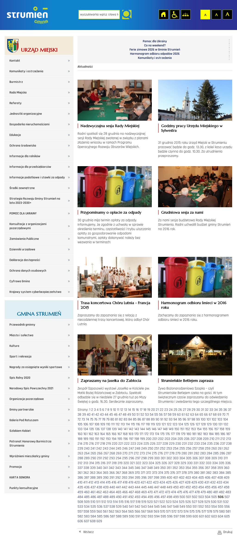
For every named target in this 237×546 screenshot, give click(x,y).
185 (217, 434)
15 (133, 409)
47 (120, 414)
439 (106, 487)
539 (119, 506)
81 (116, 419)
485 (87, 497)
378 (184, 472)
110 (108, 424)
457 (220, 487)
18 (144, 409)
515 (121, 501)
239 (80, 448)
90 (157, 419)
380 (196, 472)
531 (219, 501)
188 (80, 438)
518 (138, 501)
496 (157, 497)
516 (127, 501)
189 (85, 438)
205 (180, 438)
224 (140, 443)
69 (219, 414)
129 (209, 424)
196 (125, 438)
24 (171, 409)
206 (187, 438)
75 (91, 419)
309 (214, 458)
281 (190, 453)
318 (114, 463)
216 (91, 443)
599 (189, 516)
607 (86, 521)
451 (182, 487)
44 (106, 414)
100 (203, 419)
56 (161, 414)
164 (102, 434)
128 (203, 424)
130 (214, 424)
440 (112, 487)
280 (184, 453)
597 (176, 516)
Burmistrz (16, 82)
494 (144, 497)
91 (161, 419)
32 (207, 409)
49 (129, 414)
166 (114, 434)
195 (119, 438)
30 (198, 409)
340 (99, 467)
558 (86, 511)
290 (93, 458)
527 (194, 501)
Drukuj (227, 532)
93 (170, 419)
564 (124, 511)
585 (100, 516)
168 (125, 434)
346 (137, 467)
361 (80, 472)
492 (131, 497)
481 (215, 492)
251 (156, 448)
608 (93, 521)
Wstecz (88, 532)
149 (170, 429)
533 (80, 506)
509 (87, 501)
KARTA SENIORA (19, 477)
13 (125, 409)
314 (91, 463)
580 (222, 511)
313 (85, 463)
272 (136, 453)
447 (156, 487)
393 (124, 477)
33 (211, 409)
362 (86, 472)
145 (148, 429)
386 (80, 477)
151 (182, 429)
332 (202, 463)
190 (91, 438)
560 (99, 511)
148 (165, 429)
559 (93, 511)
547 (169, 506)
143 (136, 429)
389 (99, 477)
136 (97, 429)
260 (214, 448)
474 (173, 492)
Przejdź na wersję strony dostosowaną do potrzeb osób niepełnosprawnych (174, 14)
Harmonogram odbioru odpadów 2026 (155, 54)
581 (228, 511)
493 (137, 497)
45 (111, 414)
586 (106, 516)
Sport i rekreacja (20, 356)
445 (144, 487)
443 (131, 487)
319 (120, 463)
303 (175, 458)
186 (222, 434)
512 (103, 501)
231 (184, 443)
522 (162, 501)
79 (107, 419)
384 (222, 472)
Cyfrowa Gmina (19, 281)
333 (208, 463)
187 (228, 434)
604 (220, 516)
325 (158, 463)
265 (93, 453)
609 (99, 521)
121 (164, 424)
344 (124, 467)
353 (181, 467)
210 (211, 438)
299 (150, 458)
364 (99, 472)
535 (93, 506)
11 (118, 409)
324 (151, 463)
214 (80, 443)
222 (127, 443)
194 (114, 438)
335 (221, 463)
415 (108, 482)
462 (99, 492)
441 (118, 487)
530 (213, 501)
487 (99, 497)
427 (181, 482)
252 (162, 448)
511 (98, 501)
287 (228, 453)
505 (214, 497)
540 (125, 506)
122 (169, 424)
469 (144, 492)
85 (135, 419)
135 (91, 429)
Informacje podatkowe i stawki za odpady (37, 177)
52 (142, 414)
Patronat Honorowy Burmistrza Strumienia (30, 443)
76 (95, 419)
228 (165, 443)
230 (178, 443)
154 (199, 429)
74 (87, 419)
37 (229, 409)
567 (143, 511)
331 (195, 463)
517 (132, 501)
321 (132, 463)
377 (178, 472)
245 (118, 448)
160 (80, 434)
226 (153, 443)
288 (80, 458)
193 (108, 438)
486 (93, 497)
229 (172, 443)
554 (214, 506)
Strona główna (163, 14)
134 (85, 429)
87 (143, 419)
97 (188, 419)
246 (125, 448)
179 (183, 434)
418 (125, 482)
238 (229, 443)
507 (227, 497)
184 (211, 434)
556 (227, 506)
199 (142, 438)
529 (207, 501)
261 (220, 448)
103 (219, 419)
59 (174, 414)
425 (169, 482)
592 (144, 516)
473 (167, 492)
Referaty (15, 103)
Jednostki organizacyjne (25, 114)
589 (125, 516)
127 (198, 424)
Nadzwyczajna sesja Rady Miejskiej (110, 125)
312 (80, 463)
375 (166, 472)
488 (106, 497)
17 (141, 409)
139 (114, 429)
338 (86, 467)
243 (105, 448)
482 (222, 492)
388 (93, 477)
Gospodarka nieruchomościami (29, 124)
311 (226, 458)
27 (184, 409)
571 (168, 511)
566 (137, 511)
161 (85, 434)
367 (118, 472)
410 (80, 482)
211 (217, 438)
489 (112, 497)
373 (154, 472)
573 (180, 511)
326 (164, 463)
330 (190, 463)
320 (126, 463)
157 (216, 429)
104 (225, 419)
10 (114, 409)
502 (194, 497)
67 (210, 414)
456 (214, 487)
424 (162, 482)
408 (220, 477)
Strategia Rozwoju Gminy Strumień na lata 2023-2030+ (34, 201)
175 (162, 434)
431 (206, 482)
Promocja (15, 467)
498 (169, 497)
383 (215, 472)
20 (153, 409)
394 (131, 477)
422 (149, 482)
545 (157, 506)
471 (156, 492)
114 (128, 424)
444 (137, 487)
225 (146, 443)
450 (176, 487)
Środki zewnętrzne (22, 188)
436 (87, 487)
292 (105, 458)
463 (105, 492)
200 (148, 438)
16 (137, 409)
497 (163, 497)
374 (160, 472)
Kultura (14, 346)
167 (119, 434)
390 (106, 477)
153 (193, 429)
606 (80, 521)
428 (187, 482)
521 (156, 501)
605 (227, 516)
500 (182, 497)
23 (166, 409)
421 (143, 482)
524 (175, 501)
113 (123, 424)
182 (199, 434)
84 (130, 419)
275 (154, 453)
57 (165, 414)
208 (199, 438)
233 (197, 443)
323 (145, 463)
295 (125, 458)
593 (150, 516)
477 (191, 492)
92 (166, 419)
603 (214, 516)
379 (190, 472)
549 (182, 506)
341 (105, 467)
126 (192, 424)
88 (148, 419)
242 (99, 448)
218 (102, 443)
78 (103, 419)
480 (209, 492)
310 (220, 458)
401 (175, 477)
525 (181, 501)
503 (201, 497)
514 (115, 501)
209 (206, 438)
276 (160, 453)
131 (220, 424)
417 (119, 482)
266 (100, 453)
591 (137, 516)
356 (201, 467)
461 (92, 492)
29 (193, 409)
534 (87, 506)
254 (175, 448)
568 (150, 511)
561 (105, 511)
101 (208, 419)
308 (207, 458)
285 (216, 453)
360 (226, 467)
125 (186, 424)
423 (156, 482)
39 (84, 414)
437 (93, 487)
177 (173, 434)
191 (97, 438)
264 (87, 453)
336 (228, 463)
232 (190, 443)
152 (187, 429)
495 (150, 497)
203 (167, 438)
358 (213, 467)
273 (142, 453)
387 (86, 477)
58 (170, 414)
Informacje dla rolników (24, 156)
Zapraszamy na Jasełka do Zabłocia (111, 380)
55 (156, 414)
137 (103, 429)
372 (148, 472)
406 (207, 477)
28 (189, 409)
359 (220, 467)
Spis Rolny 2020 (19, 378)
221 (120, 443)
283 (203, 453)
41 (92, 414)
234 (203, 443)
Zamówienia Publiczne (24, 239)
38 (79, 414)
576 (198, 511)
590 (131, 516)
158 (221, 429)
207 (193, 438)
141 (125, 429)
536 (100, 506)
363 (92, 472)
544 (150, 506)
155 (205, 429)
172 (146, 434)
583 (87, 516)
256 (188, 448)
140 (120, 429)
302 (169, 458)
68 (215, 414)
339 (93, 467)
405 (201, 477)
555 (220, 506)
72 (79, 419)
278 (172, 453)
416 (114, 482)
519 (143, 501)
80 (112, 419)
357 (207, 467)
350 (163, 467)
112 (117, 424)
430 (200, 482)
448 (163, 487)
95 (180, 419)
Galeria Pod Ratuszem (23, 420)
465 (118, 492)
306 (195, 458)
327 (170, 463)
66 (206, 414)
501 (188, 497)
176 (167, 434)
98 (193, 419)
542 (137, 506)
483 (228, 492)
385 (228, 472)
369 (131, 472)
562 (111, 511)
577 (204, 511)
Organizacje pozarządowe (26, 399)
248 (137, 448)
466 (125, 492)
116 (138, 424)
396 (144, 477)
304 (182, 458)
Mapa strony (186, 14)
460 (87, 492)
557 (80, 511)
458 (226, 487)
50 (134, 414)
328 (177, 463)
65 (201, 414)
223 (133, 443)
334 (215, 463)
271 (130, 453)
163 (96, 434)
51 (138, 414)
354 (188, 467)
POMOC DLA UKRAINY (23, 213)
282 (196, 453)
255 (182, 448)
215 (85, 443)
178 (178, 434)
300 (157, 458)
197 (131, 438)
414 (102, 482)
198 (136, 438)
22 (161, 409)
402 (181, 477)
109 (102, 424)
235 (210, 443)
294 (118, 458)
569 (156, 511)
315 (97, 463)
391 (111, 477)
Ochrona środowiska (22, 146)
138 (108, 429)
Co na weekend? (155, 45)
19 (148, 409)
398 (156, 477)
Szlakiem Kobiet (20, 431)
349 (156, 467)
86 (139, 419)
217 (97, 443)
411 (85, 482)
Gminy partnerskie (21, 410)
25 (175, 409)
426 (175, 482)
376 (172, 472)
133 (80, 429)
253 (169, 448)
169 (130, 434)
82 (121, 419)
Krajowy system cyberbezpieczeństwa (35, 292)
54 (151, 414)
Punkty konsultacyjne (23, 488)
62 (187, 414)
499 (176, 497)
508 (80, 501)
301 (163, 458)
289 (87, 458)
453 (194, 487)
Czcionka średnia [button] (216, 14)
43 (102, 414)
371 (143, 472)
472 (161, 492)
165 (108, 434)
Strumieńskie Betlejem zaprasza (187, 380)
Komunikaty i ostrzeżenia (26, 71)
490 (119, 497)
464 (112, 492)
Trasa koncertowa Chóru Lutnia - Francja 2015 (115, 305)
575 (192, 511)
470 (150, 492)
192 (102, 438)
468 (137, 492)
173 (152, 434)
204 (174, 438)
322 (138, 463)
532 (226, 501)
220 (114, 443)
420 (137, 482)
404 (194, 477)
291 (99, 458)
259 (207, 448)
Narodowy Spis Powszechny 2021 (31, 388)
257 (194, 448)
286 (222, 453)
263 (80, 453)
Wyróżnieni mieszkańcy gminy (29, 456)
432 (213, 482)
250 (150, 448)
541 (131, 506)
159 (227, 429)
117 (143, 424)
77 (99, 419)
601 (201, 516)
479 (203, 492)
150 (176, 429)
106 (85, 424)
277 (166, 453)
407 (213, 477)
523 (169, 501)
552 (201, 506)
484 (80, 497)
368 (124, 472)
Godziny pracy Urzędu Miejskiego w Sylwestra (191, 128)
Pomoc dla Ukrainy (155, 41)
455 (207, 487)
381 (202, 472)
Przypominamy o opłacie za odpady (111, 212)
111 (113, 424)
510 (92, 501)
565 (131, 511)
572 (174, 511)
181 (194, 434)
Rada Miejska (18, 92)
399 (163, 477)
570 (162, 511)
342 (111, 467)
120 (158, 424)
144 (142, 429)
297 (137, 458)
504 (207, 497)
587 (112, 516)
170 (136, 434)
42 (97, 414)
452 (188, 487)
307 (201, 458)
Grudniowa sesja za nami (182, 212)
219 (108, 443)
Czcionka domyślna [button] (205, 14)
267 (106, 453)
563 (118, 511)
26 (180, 409)
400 (169, 477)
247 (131, 448)
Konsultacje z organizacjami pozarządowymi (28, 226)
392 (118, 477)
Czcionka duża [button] (227, 14)
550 (189, 506)
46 (116, 414)
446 (150, 487)
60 (179, 414)
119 (153, 424)
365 (105, 472)
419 (130, 482)
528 (200, 501)
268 (112, 453)
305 (188, 458)
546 (163, 506)
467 (131, 492)
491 (124, 497)
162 (90, 434)
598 (182, 516)
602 (207, 516)
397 (150, 477)
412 (90, 482)
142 (130, 429)
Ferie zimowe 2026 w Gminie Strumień (155, 50)
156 (210, 429)
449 (169, 487)
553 (207, 506)
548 (176, 506)
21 (157, 409)
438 (99, 487)
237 (222, 443)
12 (121, 409)
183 (205, 434)
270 (125, 453)
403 (188, 477)
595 (163, 516)
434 (226, 482)
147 (159, 429)
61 (183, 414)
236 (216, 443)
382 (209, 472)
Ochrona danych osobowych (27, 271)
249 (144, 448)
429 (194, 482)
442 (124, 487)
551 (195, 506)
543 (144, 506)
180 (188, 434)
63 (192, 414)
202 (161, 438)
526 (188, 501)
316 (103, 463)
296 (131, 458)
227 (159, 443)
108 (96, 424)
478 (197, 492)
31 (202, 409)
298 (144, 458)
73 (83, 419)
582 (80, 516)
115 (133, 424)
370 (137, 472)
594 (157, 516)
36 (225, 409)
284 (209, 453)
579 (215, 511)
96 (184, 419)
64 (197, 414)
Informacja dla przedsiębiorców (30, 167)
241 (92, 448)
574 (186, 511)
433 (219, 482)
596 (170, 516)
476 (185, 492)
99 (198, 419)
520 (150, 501)
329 (183, 463)
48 (124, 414)
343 (118, 467)
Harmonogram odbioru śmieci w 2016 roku (193, 305)
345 (131, 467)
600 (195, 516)
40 (88, 414)
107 (91, 424)
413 (96, 482)
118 (148, 424)
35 (220, 409)
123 (174, 424)
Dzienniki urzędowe (22, 249)
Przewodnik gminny (22, 325)
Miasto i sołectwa (21, 335)
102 (214, 419)
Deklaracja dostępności (24, 260)
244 (112, 448)
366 (112, 472)
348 (150, 467)
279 (178, 453)
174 (157, 434)
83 (125, 419)
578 (209, 511)
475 (179, 492)
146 (154, 429)
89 (153, 419)
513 (109, 501)
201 (154, 438)
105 (80, 424)
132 (225, 424)
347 (143, 467)
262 (226, 448)
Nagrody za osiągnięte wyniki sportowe (35, 367)
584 (93, 516)
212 (222, 438)
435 (80, 487)
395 (137, 477)
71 (227, 414)
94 (175, 419)
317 (108, 463)
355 (194, 467)
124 (180, 424)
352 (175, 467)
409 (226, 477)
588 (119, 516)
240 (87, 448)
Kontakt (14, 61)
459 (80, 492)
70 (223, 414)
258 (201, 448)
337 (80, 467)
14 (129, 409)
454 (201, 487)
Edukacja (15, 135)
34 (216, 409)
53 (147, 414)
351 (169, 467)
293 (112, 458)
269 (119, 453)
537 (106, 506)
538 (112, 506)
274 (148, 453)
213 (228, 438)
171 (141, 434)
